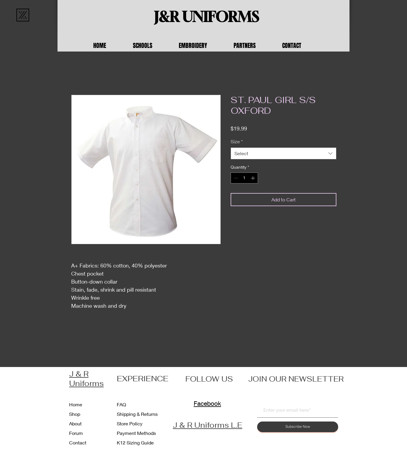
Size (237, 141)
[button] (151, 45)
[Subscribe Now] (297, 427)
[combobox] (283, 153)
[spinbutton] (244, 178)
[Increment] (253, 178)
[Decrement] (235, 178)
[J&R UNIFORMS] (206, 16)
